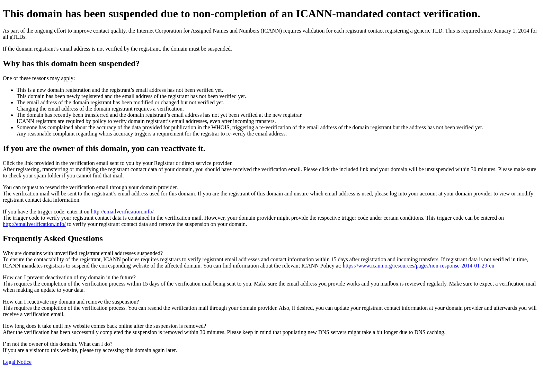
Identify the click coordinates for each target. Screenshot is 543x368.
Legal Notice (17, 362)
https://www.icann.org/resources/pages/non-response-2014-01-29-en (419, 266)
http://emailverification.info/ (122, 211)
